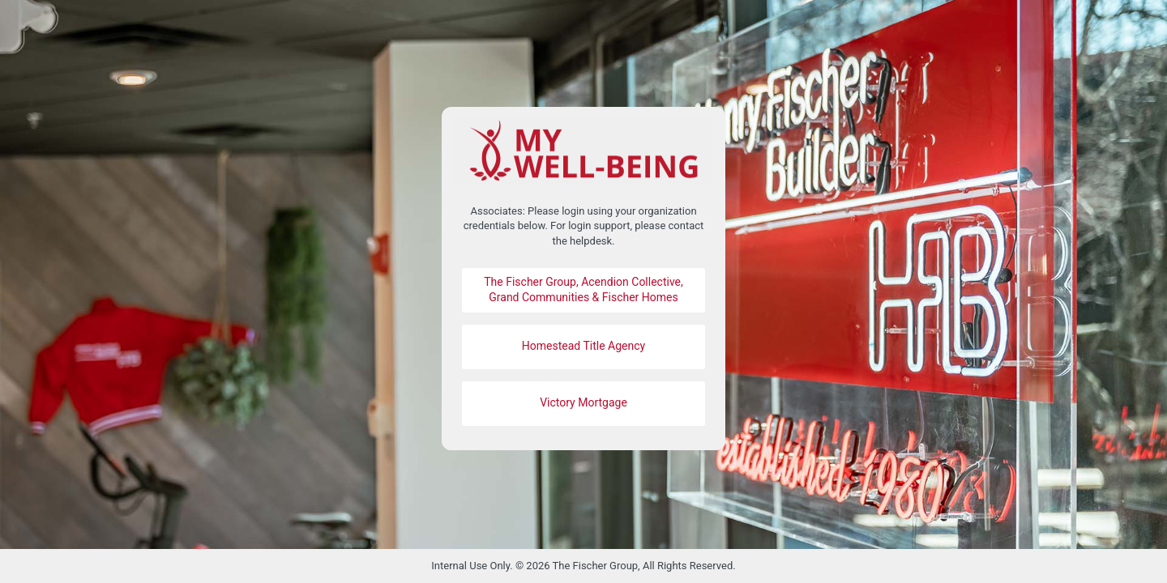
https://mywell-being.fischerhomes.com (583, 151)
